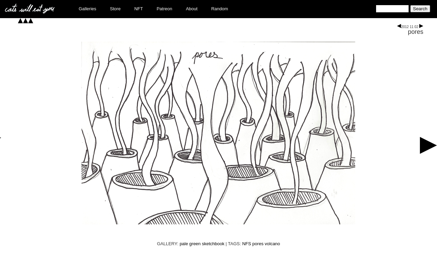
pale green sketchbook (202, 243)
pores (415, 31)
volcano (272, 243)
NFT (138, 8)
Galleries (87, 8)
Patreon (164, 8)
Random (219, 8)
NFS (246, 243)
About (191, 8)
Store (115, 8)
